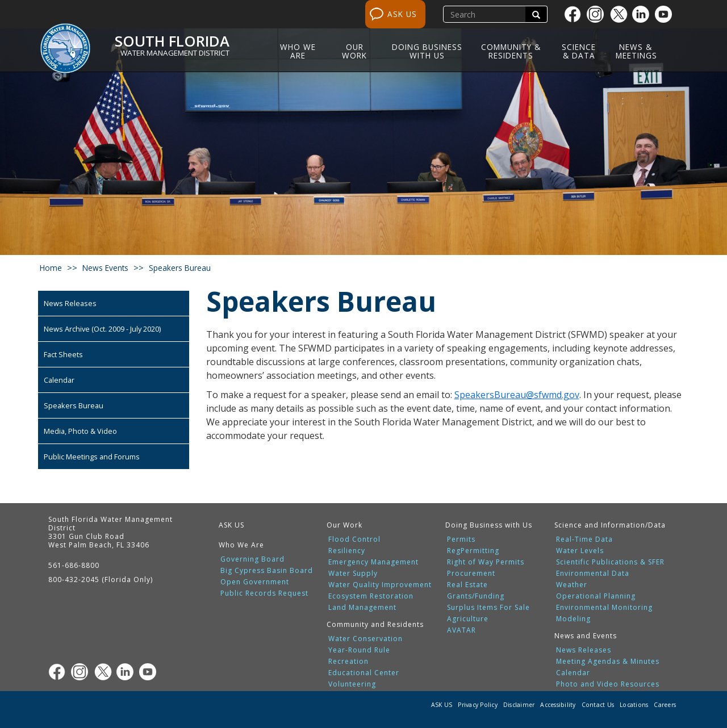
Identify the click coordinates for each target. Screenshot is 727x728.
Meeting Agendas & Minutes (607, 661)
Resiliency (346, 550)
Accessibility (557, 705)
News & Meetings (636, 51)
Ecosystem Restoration (370, 596)
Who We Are (298, 51)
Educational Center (363, 672)
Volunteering (352, 684)
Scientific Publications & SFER (610, 562)
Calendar (59, 380)
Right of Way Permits (485, 562)
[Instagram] (598, 14)
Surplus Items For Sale (488, 607)
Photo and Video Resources (607, 684)
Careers (665, 705)
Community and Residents (375, 624)
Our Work (354, 51)
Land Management (362, 607)
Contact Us (598, 705)
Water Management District (174, 53)
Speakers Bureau (73, 405)
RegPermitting (473, 550)
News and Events (585, 636)
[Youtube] (666, 14)
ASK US (402, 14)
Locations (634, 705)
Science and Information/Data (610, 525)
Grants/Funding (475, 596)
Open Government (254, 582)
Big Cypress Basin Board (266, 570)
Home (51, 267)
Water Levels (580, 550)
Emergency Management (373, 562)
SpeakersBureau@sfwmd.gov (516, 394)
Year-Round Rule (359, 650)
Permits (461, 539)
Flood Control (354, 539)
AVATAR (461, 630)
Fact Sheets (63, 354)
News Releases (70, 303)
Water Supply (353, 573)
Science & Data (579, 51)
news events (105, 267)
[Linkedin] (643, 14)
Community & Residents (511, 51)
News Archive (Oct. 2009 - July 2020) (102, 329)
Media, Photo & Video (80, 431)
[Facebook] (575, 14)
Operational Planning (596, 596)
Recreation (348, 661)
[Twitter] (620, 14)
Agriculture (467, 619)
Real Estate (467, 584)
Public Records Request (264, 593)
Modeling (573, 619)
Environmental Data (592, 573)
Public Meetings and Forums (92, 456)
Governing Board (252, 559)
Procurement (471, 573)
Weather (571, 584)
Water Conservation (365, 638)
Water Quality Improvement (380, 584)
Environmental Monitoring (604, 607)
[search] (485, 14)
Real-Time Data (584, 539)
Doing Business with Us (427, 51)
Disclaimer (519, 705)
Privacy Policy (478, 705)
